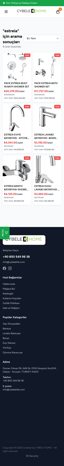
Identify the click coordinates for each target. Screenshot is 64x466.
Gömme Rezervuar (13, 352)
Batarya (7, 328)
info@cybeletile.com (14, 262)
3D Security (32, 456)
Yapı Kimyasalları (11, 323)
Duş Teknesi (9, 343)
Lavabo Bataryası (12, 333)
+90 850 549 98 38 (16, 257)
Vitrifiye (7, 347)
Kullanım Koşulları (12, 298)
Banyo (6, 338)
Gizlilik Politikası (11, 303)
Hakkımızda (9, 284)
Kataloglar (8, 293)
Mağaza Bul (9, 288)
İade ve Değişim (11, 308)
